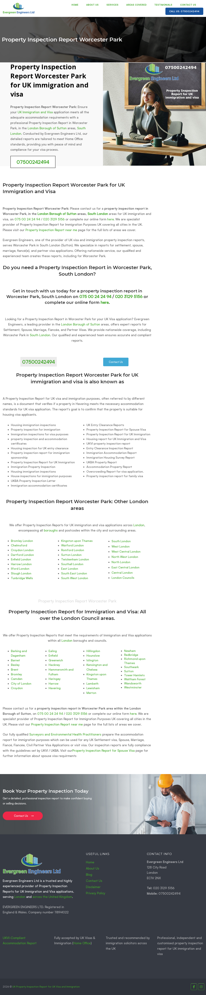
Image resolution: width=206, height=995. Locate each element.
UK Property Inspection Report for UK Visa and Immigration (46, 986)
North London (121, 562)
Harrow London (21, 564)
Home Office (82, 943)
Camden (16, 679)
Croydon (17, 688)
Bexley (15, 665)
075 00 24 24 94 (27, 219)
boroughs (51, 530)
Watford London (72, 545)
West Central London (126, 551)
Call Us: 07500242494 (184, 11)
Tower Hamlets (134, 675)
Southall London (72, 564)
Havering (55, 688)
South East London (74, 573)
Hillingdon (93, 651)
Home (75, 4)
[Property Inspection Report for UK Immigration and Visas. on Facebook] (194, 986)
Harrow (53, 683)
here (110, 219)
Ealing (53, 651)
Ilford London (20, 568)
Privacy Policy (95, 893)
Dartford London (22, 555)
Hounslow (93, 655)
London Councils (123, 578)
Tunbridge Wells (22, 578)
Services (112, 4)
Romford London (72, 550)
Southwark (131, 667)
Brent (14, 669)
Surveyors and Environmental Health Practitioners (65, 734)
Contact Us (188, 4)
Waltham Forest (135, 679)
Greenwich (56, 660)
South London (98, 214)
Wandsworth (132, 683)
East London (69, 568)
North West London (125, 557)
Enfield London (21, 559)
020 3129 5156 (54, 219)
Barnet (15, 660)
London (138, 525)
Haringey (55, 679)
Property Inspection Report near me (51, 230)
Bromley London (22, 541)
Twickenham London (75, 559)
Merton (91, 693)
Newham (130, 651)
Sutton (129, 671)
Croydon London (22, 550)
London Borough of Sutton (47, 128)
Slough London (21, 573)
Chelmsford (19, 545)
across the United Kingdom (52, 897)
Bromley (16, 674)
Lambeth (92, 683)
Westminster (133, 687)
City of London (21, 683)
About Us (92, 4)
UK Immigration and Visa (35, 112)
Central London (122, 572)
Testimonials (163, 4)
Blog (89, 874)
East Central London (125, 567)
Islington (92, 660)
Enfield (53, 655)
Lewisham (93, 688)
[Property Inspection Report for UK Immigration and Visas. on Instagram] (201, 986)
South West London (74, 578)
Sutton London (71, 555)
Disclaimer (93, 887)
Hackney (54, 665)
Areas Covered (136, 4)
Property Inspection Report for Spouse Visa (103, 750)
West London (121, 546)
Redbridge (131, 655)
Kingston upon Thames (77, 541)
